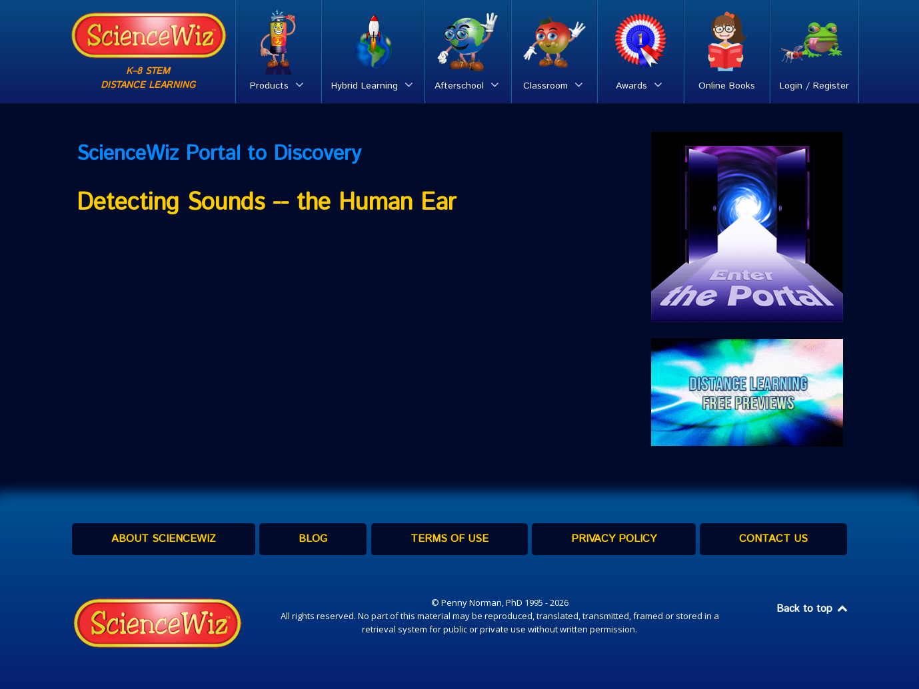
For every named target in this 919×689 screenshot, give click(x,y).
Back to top (813, 608)
